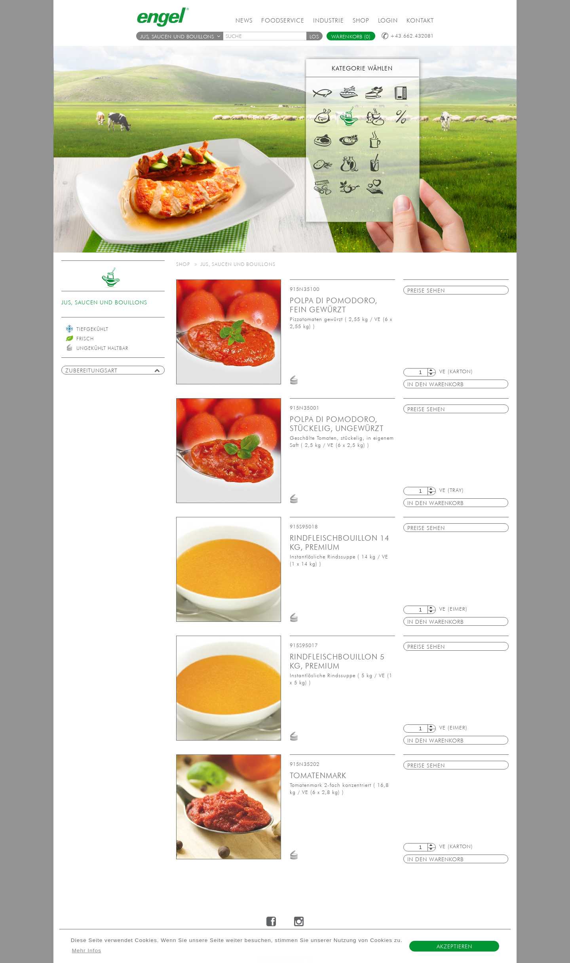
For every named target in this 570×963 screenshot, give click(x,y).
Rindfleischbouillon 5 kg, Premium (337, 661)
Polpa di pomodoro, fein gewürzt (333, 305)
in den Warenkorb (435, 384)
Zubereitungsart (112, 370)
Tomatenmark (318, 775)
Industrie (328, 20)
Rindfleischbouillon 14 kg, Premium (340, 542)
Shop (361, 20)
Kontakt (420, 20)
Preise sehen (426, 290)
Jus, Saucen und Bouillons (180, 36)
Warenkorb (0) (350, 36)
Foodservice (282, 20)
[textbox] (267, 36)
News (244, 20)
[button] (314, 36)
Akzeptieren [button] (454, 946)
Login (388, 20)
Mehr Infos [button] (86, 951)
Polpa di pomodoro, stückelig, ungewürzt (337, 423)
